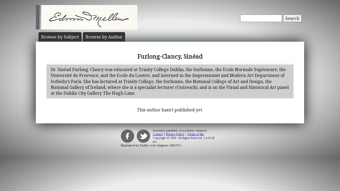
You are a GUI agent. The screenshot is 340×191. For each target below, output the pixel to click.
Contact (158, 134)
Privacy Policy (175, 134)
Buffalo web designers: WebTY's (160, 145)
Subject (60, 37)
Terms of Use (195, 134)
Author (104, 37)
